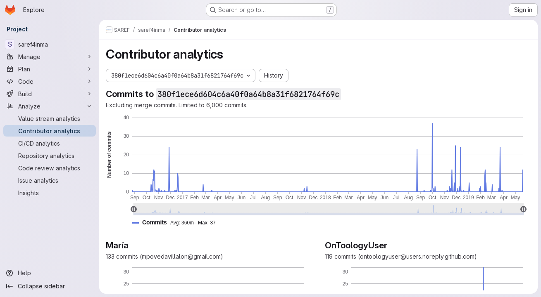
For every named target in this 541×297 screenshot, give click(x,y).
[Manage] (49, 56)
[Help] (49, 273)
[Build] (49, 93)
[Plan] (49, 69)
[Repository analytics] (49, 155)
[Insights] (49, 192)
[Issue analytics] (49, 180)
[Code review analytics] (49, 168)
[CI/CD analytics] (49, 143)
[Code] (49, 81)
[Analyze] (49, 106)
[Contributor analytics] (49, 131)
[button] (177, 222)
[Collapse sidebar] (49, 286)
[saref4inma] (49, 44)
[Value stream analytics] (49, 118)
